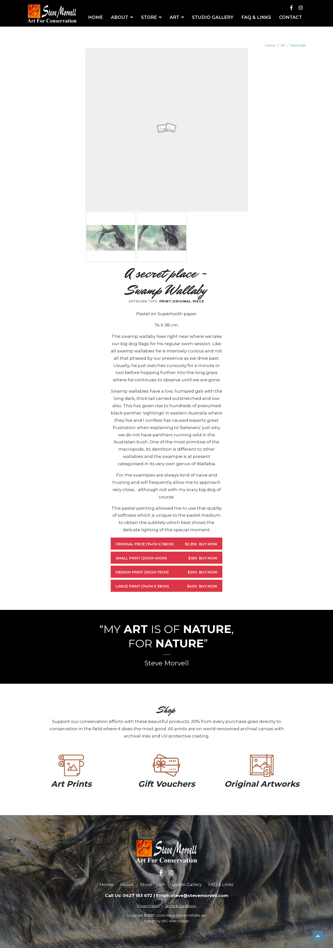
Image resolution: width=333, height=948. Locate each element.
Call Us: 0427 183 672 (128, 895)
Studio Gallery (187, 884)
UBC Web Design (175, 921)
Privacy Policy (148, 906)
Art (283, 45)
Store (146, 884)
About (127, 884)
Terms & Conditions (180, 906)
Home (270, 45)
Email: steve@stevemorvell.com (192, 895)
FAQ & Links (220, 884)
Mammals (298, 45)
